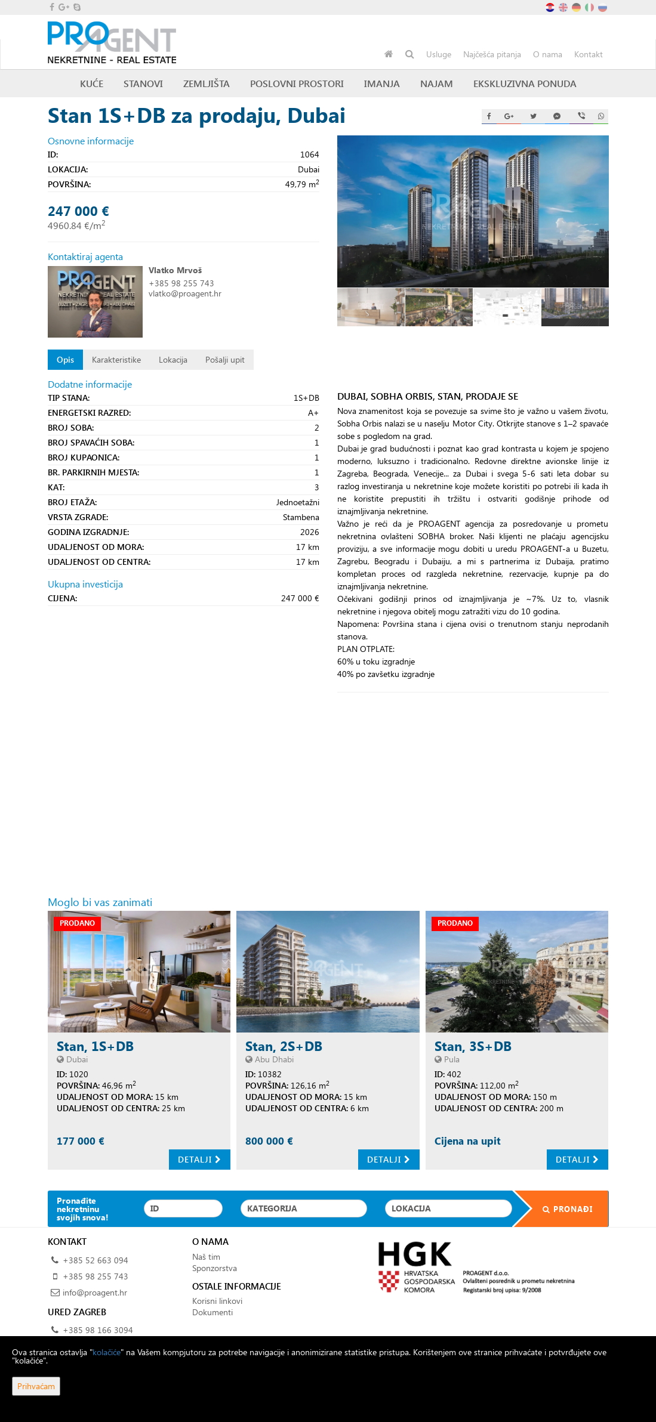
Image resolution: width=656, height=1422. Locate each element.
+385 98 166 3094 (98, 1330)
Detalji (199, 1159)
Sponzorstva (214, 1267)
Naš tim (206, 1256)
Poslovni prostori (297, 83)
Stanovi (143, 83)
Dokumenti (212, 1312)
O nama (547, 54)
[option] (371, 307)
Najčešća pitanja (492, 54)
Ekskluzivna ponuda (525, 83)
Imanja (382, 83)
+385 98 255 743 (181, 283)
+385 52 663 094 (95, 1260)
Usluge (438, 54)
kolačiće (107, 1352)
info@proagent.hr (95, 1292)
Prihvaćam (36, 1386)
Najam (436, 83)
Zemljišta (206, 83)
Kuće (91, 83)
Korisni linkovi (217, 1300)
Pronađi (560, 1209)
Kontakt (588, 54)
